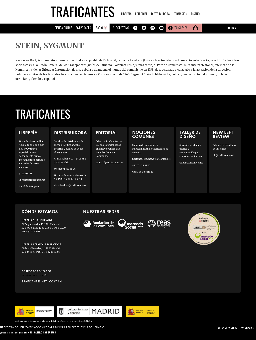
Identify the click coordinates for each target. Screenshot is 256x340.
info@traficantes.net (34, 275)
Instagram (152, 27)
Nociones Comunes (143, 135)
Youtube (161, 27)
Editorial (141, 13)
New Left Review (223, 135)
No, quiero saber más (43, 332)
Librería (28, 133)
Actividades (83, 27)
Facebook (135, 27)
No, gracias (247, 327)
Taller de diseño (190, 135)
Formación (180, 13)
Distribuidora (160, 13)
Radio (99, 27)
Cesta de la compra (195, 27)
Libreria (126, 13)
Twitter (144, 27)
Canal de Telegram (29, 186)
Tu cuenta (180, 27)
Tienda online (63, 27)
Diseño (195, 13)
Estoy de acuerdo (227, 327)
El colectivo (120, 27)
